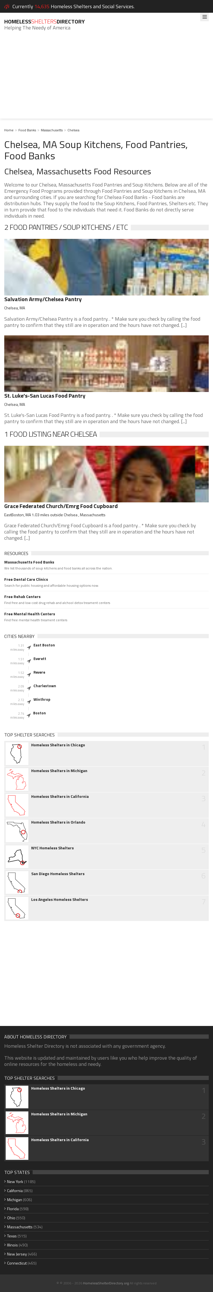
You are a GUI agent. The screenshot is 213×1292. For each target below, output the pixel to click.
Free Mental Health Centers (29, 613)
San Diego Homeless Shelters (58, 873)
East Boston (44, 645)
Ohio (11, 1218)
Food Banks (27, 130)
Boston (39, 712)
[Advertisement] (106, 79)
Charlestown (44, 685)
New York (15, 1181)
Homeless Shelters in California (60, 796)
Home (9, 130)
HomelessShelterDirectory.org (106, 1283)
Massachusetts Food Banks (29, 562)
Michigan (14, 1200)
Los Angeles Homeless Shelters (59, 899)
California (15, 1191)
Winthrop (41, 699)
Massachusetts (52, 130)
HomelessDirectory (44, 21)
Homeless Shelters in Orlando (58, 822)
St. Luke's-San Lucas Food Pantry (44, 395)
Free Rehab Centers (22, 596)
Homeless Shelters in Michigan (59, 770)
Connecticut (17, 1263)
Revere (39, 672)
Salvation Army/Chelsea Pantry (43, 299)
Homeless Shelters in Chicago (58, 744)
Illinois (12, 1245)
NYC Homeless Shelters (52, 847)
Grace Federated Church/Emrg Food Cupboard (61, 506)
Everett (39, 658)
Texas (12, 1236)
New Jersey (17, 1254)
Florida (13, 1209)
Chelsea (73, 130)
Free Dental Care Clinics (26, 579)
